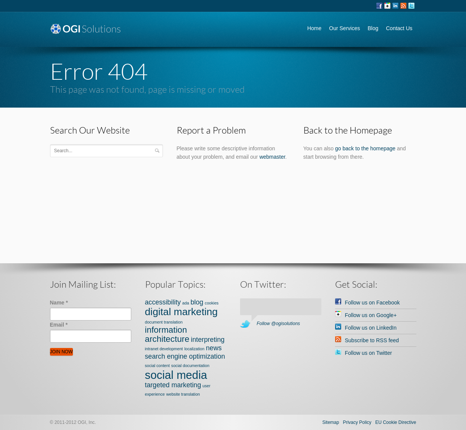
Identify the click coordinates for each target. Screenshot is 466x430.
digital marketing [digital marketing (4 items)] (181, 311)
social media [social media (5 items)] (176, 375)
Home (314, 28)
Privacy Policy (357, 422)
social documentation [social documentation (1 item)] (190, 365)
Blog (373, 28)
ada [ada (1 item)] (185, 303)
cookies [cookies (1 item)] (212, 303)
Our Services (344, 28)
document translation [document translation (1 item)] (164, 322)
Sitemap (330, 422)
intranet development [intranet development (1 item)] (164, 348)
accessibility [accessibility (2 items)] (163, 302)
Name (59, 303)
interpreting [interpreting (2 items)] (207, 339)
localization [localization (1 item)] (194, 348)
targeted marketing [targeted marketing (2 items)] (173, 385)
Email (59, 325)
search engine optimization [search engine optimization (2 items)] (185, 356)
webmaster (272, 157)
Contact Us (399, 28)
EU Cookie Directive (395, 422)
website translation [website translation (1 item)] (183, 394)
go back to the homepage (365, 148)
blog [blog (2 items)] (196, 302)
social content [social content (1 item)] (157, 365)
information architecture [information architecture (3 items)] (167, 334)
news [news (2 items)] (214, 348)
